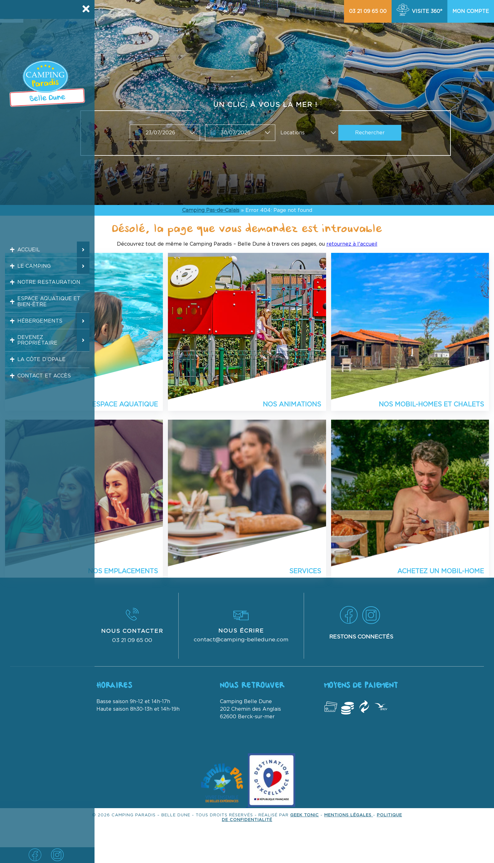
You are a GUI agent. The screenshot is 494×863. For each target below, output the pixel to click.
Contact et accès (42, 397)
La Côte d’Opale (39, 378)
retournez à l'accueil (351, 244)
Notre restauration (47, 289)
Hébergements (37, 333)
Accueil (25, 251)
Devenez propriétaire (34, 355)
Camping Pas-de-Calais (210, 210)
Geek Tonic (304, 815)
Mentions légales (348, 815)
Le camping (31, 270)
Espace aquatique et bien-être (47, 311)
